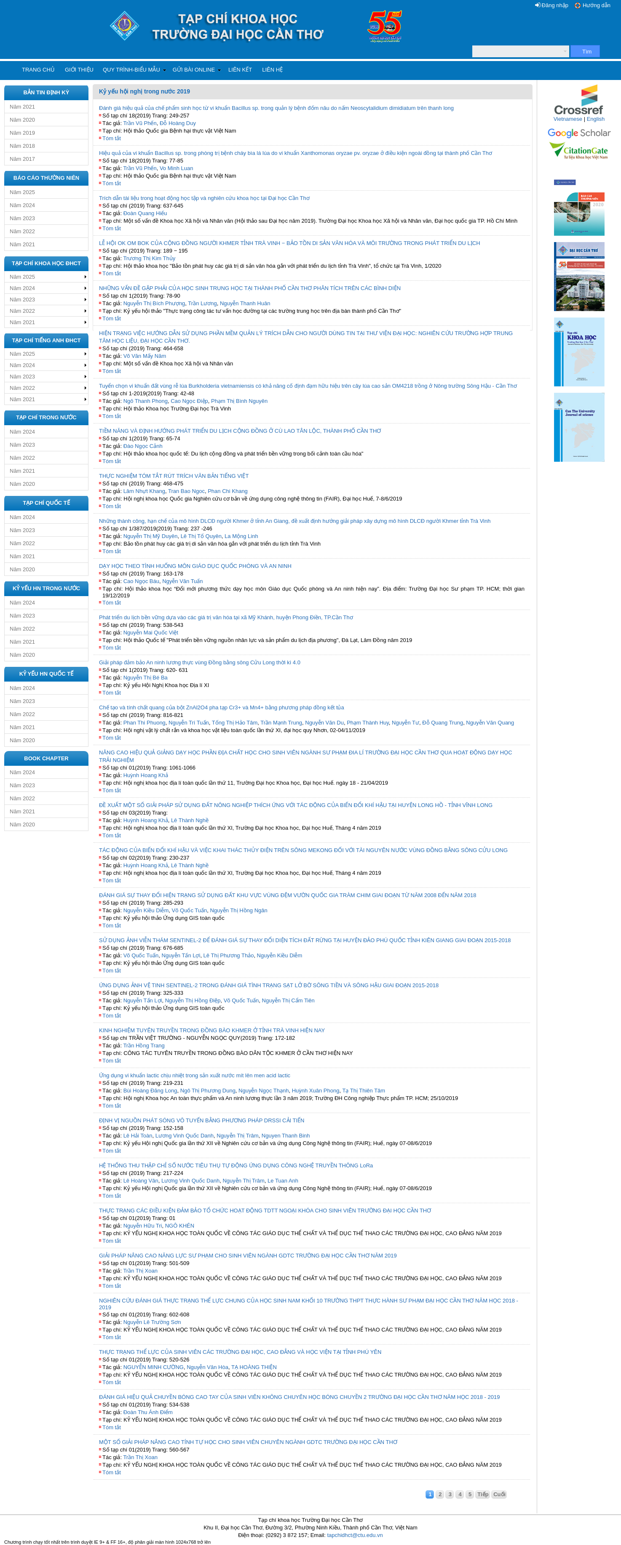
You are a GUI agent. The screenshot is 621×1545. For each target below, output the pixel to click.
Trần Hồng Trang (143, 1045)
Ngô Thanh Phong (145, 401)
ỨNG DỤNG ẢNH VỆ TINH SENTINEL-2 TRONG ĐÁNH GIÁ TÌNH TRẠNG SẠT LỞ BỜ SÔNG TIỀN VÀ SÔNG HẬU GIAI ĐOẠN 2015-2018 (269, 985)
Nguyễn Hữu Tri (142, 1226)
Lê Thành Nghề (190, 820)
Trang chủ (38, 70)
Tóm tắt (111, 138)
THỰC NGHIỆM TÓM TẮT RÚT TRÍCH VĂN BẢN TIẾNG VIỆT (174, 476)
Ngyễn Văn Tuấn (182, 581)
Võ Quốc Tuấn (189, 910)
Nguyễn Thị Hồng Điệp (193, 1000)
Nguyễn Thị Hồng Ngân (238, 910)
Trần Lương (202, 303)
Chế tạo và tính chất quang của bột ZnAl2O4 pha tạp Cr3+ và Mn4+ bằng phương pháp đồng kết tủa (221, 707)
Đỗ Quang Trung (442, 722)
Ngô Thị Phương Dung (208, 1090)
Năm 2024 (22, 205)
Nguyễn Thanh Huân (245, 303)
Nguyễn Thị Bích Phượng (154, 303)
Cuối (499, 1494)
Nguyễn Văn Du (324, 722)
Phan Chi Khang (228, 491)
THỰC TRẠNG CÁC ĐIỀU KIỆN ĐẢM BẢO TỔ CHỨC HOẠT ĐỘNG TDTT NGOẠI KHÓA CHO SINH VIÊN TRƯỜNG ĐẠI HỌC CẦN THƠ (265, 1210)
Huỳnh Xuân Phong (316, 1090)
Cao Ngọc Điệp (189, 401)
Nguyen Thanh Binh (286, 1135)
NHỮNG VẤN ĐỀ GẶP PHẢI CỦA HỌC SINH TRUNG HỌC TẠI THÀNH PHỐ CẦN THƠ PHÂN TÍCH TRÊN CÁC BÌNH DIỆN (250, 288)
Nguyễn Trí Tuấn (189, 722)
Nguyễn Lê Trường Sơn (152, 1322)
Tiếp (482, 1494)
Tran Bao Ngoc (186, 491)
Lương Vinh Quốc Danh (184, 1135)
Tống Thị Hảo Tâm (235, 722)
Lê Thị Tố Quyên (201, 536)
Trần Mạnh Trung (281, 722)
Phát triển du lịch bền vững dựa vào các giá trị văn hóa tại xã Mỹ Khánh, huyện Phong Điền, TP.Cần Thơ (226, 617)
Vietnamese (568, 119)
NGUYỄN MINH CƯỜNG (153, 1367)
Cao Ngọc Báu (141, 581)
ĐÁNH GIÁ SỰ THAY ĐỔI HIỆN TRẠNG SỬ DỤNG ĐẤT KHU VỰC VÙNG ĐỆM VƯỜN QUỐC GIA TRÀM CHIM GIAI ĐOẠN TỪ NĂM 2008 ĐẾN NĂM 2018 (287, 895)
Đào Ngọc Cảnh (143, 446)
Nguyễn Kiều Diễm (146, 910)
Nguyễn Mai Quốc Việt (150, 632)
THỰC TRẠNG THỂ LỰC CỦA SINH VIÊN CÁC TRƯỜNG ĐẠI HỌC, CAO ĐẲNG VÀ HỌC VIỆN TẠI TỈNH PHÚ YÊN (240, 1352)
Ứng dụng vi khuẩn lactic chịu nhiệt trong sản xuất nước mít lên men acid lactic (194, 1075)
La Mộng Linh (241, 536)
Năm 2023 (22, 218)
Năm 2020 (22, 120)
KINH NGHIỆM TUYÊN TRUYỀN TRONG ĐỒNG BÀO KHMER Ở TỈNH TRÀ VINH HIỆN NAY (212, 1030)
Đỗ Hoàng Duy (178, 123)
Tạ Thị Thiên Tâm (363, 1090)
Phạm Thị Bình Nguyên (239, 401)
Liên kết (240, 70)
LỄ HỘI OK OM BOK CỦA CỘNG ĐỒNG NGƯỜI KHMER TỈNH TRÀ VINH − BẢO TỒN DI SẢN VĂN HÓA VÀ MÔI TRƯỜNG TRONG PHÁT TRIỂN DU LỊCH (289, 243)
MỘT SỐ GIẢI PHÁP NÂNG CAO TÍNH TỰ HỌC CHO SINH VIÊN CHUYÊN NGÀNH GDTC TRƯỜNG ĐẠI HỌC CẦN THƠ (248, 1442)
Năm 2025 (22, 192)
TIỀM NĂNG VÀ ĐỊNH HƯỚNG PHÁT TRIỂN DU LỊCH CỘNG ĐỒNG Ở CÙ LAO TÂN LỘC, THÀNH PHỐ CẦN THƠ (240, 431)
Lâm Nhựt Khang (144, 491)
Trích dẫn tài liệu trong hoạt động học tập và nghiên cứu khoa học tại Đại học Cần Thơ (204, 198)
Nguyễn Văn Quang (490, 722)
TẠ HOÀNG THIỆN (254, 1367)
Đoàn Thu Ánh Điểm (148, 1412)
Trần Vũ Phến (139, 123)
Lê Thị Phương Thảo (228, 955)
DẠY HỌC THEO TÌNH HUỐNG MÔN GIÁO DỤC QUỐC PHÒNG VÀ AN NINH (195, 566)
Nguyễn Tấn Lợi (181, 955)
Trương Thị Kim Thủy (149, 258)
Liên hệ (272, 70)
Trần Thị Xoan (140, 1271)
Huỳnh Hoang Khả (145, 775)
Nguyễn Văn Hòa (207, 1367)
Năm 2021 (22, 107)
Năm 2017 (22, 159)
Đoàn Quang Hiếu (145, 213)
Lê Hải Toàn (138, 1135)
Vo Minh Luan (176, 168)
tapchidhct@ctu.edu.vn (355, 1535)
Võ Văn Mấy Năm (144, 356)
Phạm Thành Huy (368, 722)
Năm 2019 (22, 133)
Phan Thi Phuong (144, 722)
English (596, 119)
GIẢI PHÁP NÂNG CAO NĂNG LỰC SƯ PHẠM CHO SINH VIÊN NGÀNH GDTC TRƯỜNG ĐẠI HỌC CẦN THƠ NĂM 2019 (248, 1255)
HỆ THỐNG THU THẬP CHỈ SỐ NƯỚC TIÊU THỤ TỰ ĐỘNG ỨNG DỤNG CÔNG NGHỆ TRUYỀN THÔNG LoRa (236, 1165)
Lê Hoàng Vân (140, 1180)
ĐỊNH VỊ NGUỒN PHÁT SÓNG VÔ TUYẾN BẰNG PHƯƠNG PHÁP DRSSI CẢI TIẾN (201, 1120)
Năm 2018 (22, 146)
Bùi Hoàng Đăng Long (150, 1090)
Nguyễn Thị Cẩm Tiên (288, 1000)
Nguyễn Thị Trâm (237, 1135)
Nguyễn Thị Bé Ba (145, 677)
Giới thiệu (79, 70)
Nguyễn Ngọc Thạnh (263, 1090)
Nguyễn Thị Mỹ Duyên (150, 536)
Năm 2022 (22, 231)
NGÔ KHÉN (179, 1226)
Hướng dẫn (596, 5)
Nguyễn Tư (405, 722)
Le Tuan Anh (283, 1180)
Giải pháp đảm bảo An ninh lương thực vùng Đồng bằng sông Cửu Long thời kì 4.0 (199, 662)
